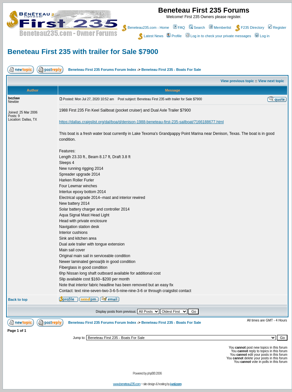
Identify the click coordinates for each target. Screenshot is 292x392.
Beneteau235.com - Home (145, 27)
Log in (262, 36)
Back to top (17, 299)
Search (197, 27)
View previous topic (237, 81)
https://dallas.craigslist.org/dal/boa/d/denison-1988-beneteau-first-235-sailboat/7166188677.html (141, 122)
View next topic (271, 81)
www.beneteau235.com (127, 384)
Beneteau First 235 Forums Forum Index (102, 69)
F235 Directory (249, 27)
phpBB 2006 (154, 373)
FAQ (179, 27)
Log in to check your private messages (218, 36)
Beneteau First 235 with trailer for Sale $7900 (82, 52)
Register (277, 27)
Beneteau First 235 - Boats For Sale (171, 69)
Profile (174, 36)
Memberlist (220, 27)
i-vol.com (176, 384)
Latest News (150, 36)
